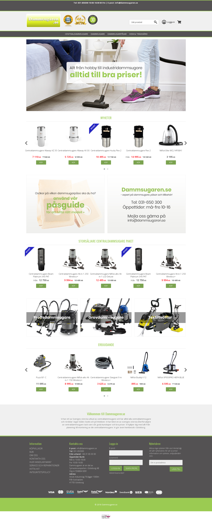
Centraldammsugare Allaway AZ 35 (41, 150)
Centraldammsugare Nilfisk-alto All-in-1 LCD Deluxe (106, 275)
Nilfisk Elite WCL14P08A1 (171, 150)
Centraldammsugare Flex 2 (138, 150)
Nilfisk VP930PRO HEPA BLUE (171, 377)
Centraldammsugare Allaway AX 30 (74, 150)
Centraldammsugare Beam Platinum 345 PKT (41, 275)
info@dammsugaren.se (126, 2)
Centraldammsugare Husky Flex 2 (106, 150)
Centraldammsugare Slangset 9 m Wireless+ (106, 378)
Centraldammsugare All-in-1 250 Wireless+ (73, 275)
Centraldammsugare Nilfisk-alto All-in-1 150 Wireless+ (74, 378)
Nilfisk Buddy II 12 (138, 377)
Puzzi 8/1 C (41, 377)
